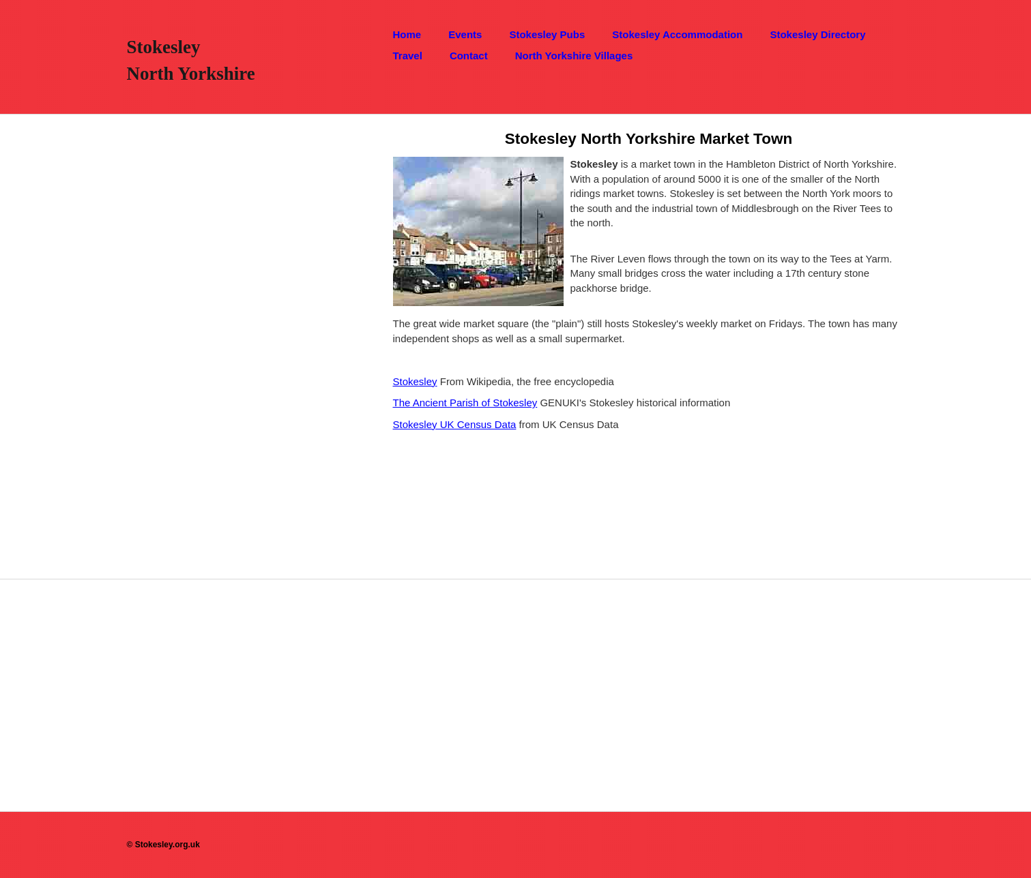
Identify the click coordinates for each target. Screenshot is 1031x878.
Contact (469, 55)
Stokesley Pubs (547, 34)
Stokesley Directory (817, 34)
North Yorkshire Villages (574, 55)
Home (407, 34)
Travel (407, 55)
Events (465, 34)
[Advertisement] (216, 319)
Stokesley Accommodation (677, 34)
